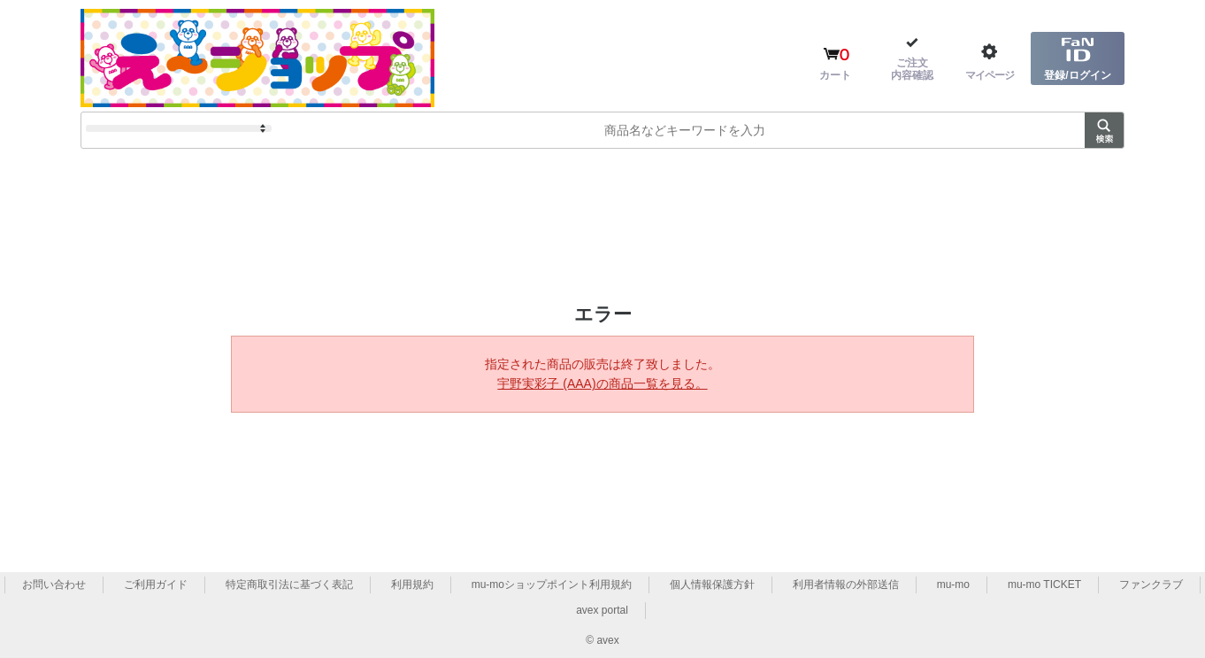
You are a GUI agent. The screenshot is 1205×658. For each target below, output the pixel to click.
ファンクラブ (1151, 584)
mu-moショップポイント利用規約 (552, 584)
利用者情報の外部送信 (846, 584)
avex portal (602, 610)
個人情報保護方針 (712, 584)
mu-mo (953, 584)
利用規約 (412, 584)
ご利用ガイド (156, 584)
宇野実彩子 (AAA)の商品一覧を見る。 (602, 383)
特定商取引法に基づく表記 (289, 584)
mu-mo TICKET (1044, 584)
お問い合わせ (54, 584)
